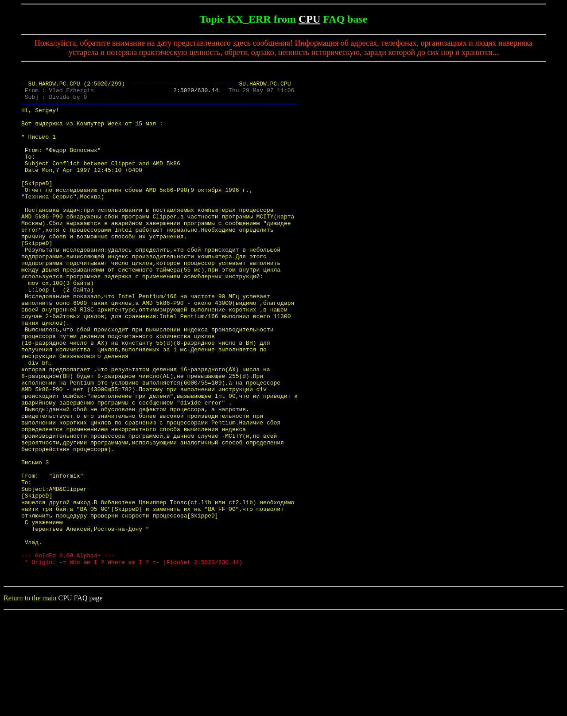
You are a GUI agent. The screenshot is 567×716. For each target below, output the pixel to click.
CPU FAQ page (80, 700)
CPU (309, 19)
